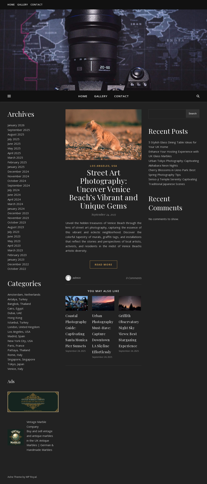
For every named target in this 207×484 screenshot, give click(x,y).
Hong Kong (15, 318)
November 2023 (18, 218)
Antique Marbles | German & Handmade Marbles (40, 445)
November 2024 (18, 176)
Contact (37, 4)
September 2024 (19, 185)
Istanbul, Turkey (18, 322)
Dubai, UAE (15, 313)
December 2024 (18, 171)
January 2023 (16, 259)
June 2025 (14, 143)
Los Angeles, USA (19, 331)
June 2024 (14, 195)
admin (77, 278)
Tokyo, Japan (16, 364)
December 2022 (18, 264)
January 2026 (16, 125)
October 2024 (17, 181)
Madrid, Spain (16, 336)
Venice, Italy (15, 369)
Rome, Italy (15, 355)
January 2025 (16, 167)
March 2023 (15, 250)
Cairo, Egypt (15, 308)
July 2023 (13, 232)
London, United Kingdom (24, 327)
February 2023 (17, 255)
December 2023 (18, 213)
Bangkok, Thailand (19, 304)
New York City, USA (20, 341)
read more (103, 264)
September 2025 (19, 130)
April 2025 (14, 153)
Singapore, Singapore (21, 359)
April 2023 (14, 245)
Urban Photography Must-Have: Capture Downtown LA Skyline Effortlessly (102, 333)
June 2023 (14, 236)
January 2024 (16, 208)
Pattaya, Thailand (19, 350)
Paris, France (16, 345)
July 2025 (13, 139)
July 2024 (13, 190)
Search (193, 113)
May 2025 (14, 148)
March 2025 (15, 157)
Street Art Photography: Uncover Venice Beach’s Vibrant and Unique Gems (103, 188)
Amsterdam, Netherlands (24, 294)
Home (11, 4)
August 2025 (16, 134)
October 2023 (17, 222)
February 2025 (17, 162)
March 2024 (15, 204)
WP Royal (31, 477)
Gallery (22, 4)
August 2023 (16, 227)
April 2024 (14, 199)
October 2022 (17, 269)
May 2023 (14, 241)
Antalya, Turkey (18, 299)
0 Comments (134, 278)
